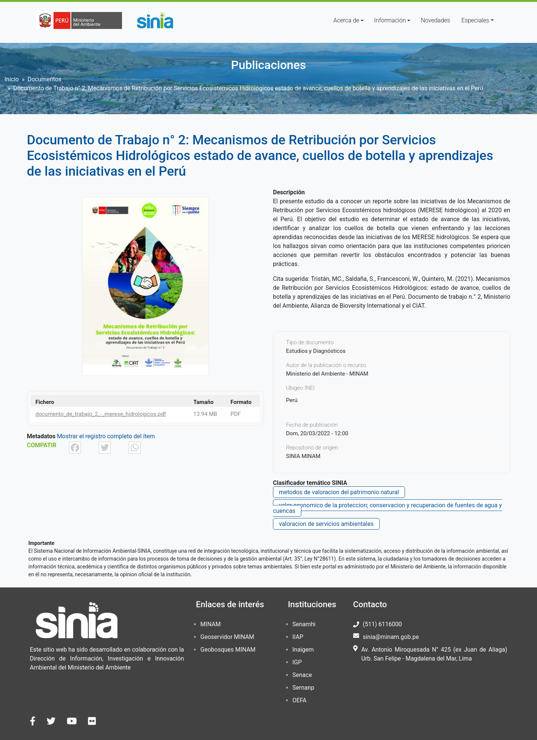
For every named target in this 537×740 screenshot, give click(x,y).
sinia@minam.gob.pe (391, 636)
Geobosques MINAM (227, 649)
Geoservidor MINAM (227, 636)
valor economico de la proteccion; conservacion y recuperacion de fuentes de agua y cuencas (387, 508)
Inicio (11, 79)
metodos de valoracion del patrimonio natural (339, 492)
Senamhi (303, 624)
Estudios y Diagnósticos (316, 351)
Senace (302, 674)
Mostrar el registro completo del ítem (106, 436)
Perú (292, 400)
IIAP (297, 636)
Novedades (435, 20)
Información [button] (390, 20)
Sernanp (303, 687)
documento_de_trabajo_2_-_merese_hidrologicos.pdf (100, 414)
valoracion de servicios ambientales (326, 523)
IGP (297, 662)
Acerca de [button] (346, 20)
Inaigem (303, 649)
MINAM (210, 624)
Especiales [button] (475, 20)
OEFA (299, 700)
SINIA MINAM (303, 456)
